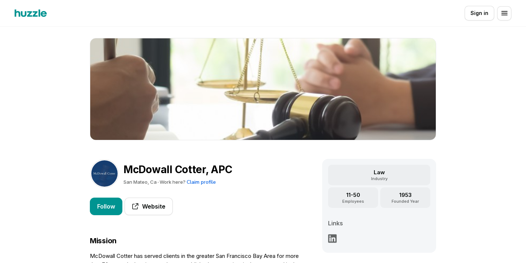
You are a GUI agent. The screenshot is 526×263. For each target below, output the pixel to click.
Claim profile (201, 182)
